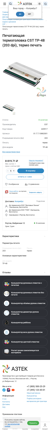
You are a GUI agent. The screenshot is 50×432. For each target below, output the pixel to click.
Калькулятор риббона (17, 322)
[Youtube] (13, 390)
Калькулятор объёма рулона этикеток (24, 303)
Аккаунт (45, 427)
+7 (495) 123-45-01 (36, 390)
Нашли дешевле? (36, 160)
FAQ (3, 407)
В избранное (12, 184)
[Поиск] (10, 4)
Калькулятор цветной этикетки (21, 342)
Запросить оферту (35, 192)
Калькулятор (32, 396)
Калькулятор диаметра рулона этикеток (21, 313)
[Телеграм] (4, 390)
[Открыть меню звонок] (45, 4)
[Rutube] (8, 390)
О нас (4, 399)
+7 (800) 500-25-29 (36, 386)
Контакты (6, 402)
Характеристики (23, 236)
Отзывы (23, 272)
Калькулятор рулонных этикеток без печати (24, 293)
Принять (33, 423)
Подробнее (40, 201)
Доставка (6, 404)
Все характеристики (11, 152)
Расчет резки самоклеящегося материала (21, 351)
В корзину (30, 171)
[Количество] (10, 171)
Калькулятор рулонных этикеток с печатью (23, 284)
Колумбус (19, 201)
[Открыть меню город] (39, 4)
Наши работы (14, 191)
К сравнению (32, 184)
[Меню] (4, 4)
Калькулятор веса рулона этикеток (23, 332)
